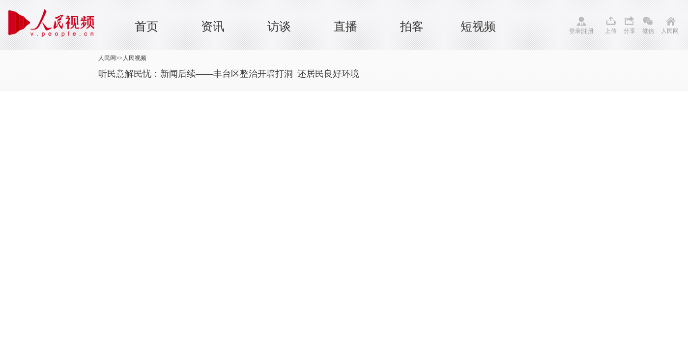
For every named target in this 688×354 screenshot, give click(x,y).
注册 (588, 31)
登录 (575, 31)
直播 (345, 26)
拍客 (412, 26)
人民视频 (134, 58)
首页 (146, 26)
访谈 (279, 26)
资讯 (213, 26)
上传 (611, 31)
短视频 (478, 26)
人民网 (670, 31)
